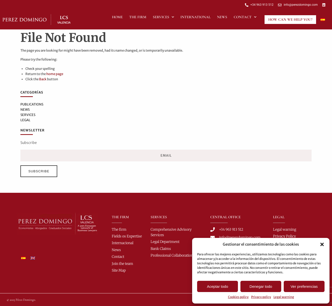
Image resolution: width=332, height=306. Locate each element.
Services (163, 16)
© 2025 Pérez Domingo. (21, 300)
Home (117, 17)
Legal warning (284, 297)
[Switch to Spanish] (323, 19)
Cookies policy (238, 297)
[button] (322, 244)
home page (54, 74)
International (195, 17)
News (222, 17)
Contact (245, 16)
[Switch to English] (33, 258)
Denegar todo (261, 286)
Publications (31, 104)
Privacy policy (261, 297)
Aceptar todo (217, 286)
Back (43, 79)
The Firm (137, 17)
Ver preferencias (304, 286)
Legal (25, 120)
